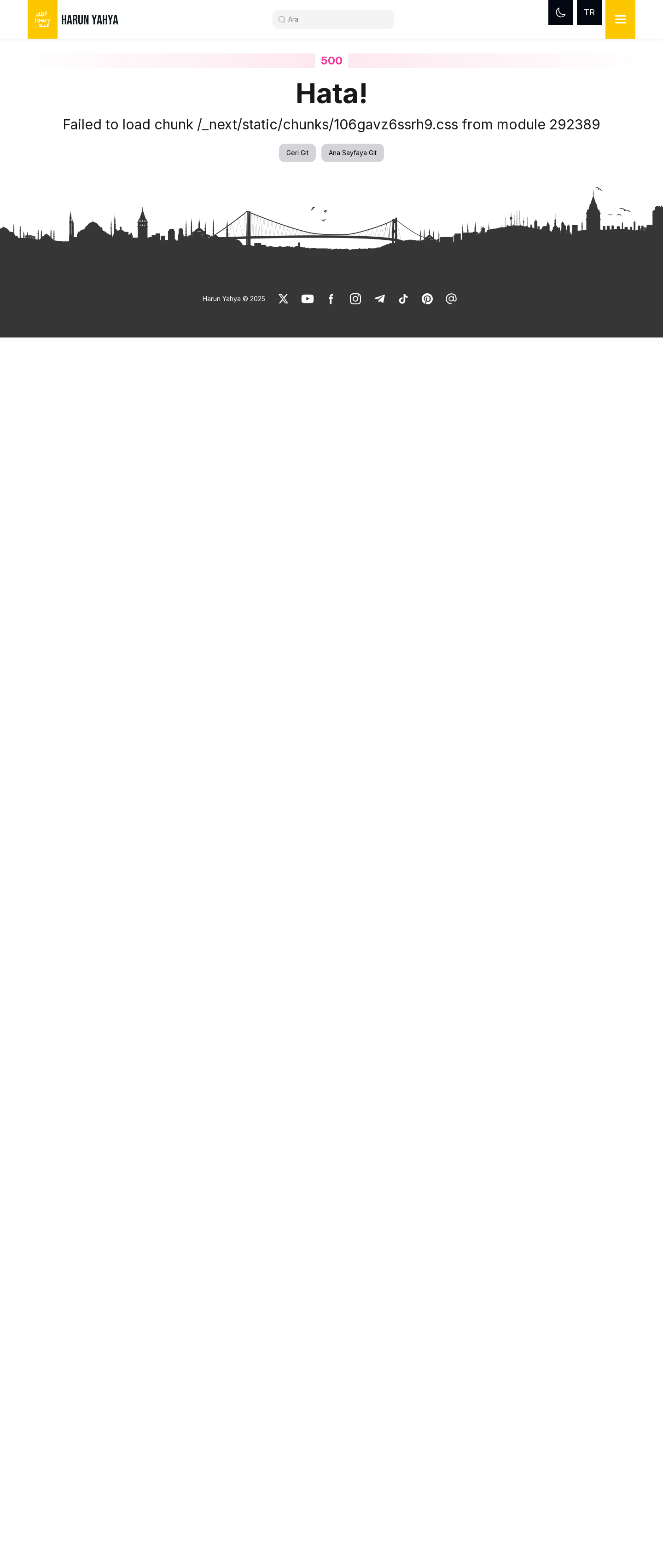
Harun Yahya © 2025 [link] (234, 298)
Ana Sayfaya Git (353, 153)
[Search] (337, 19)
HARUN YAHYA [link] (89, 20)
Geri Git (297, 153)
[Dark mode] (560, 12)
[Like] (283, 299)
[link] (283, 299)
